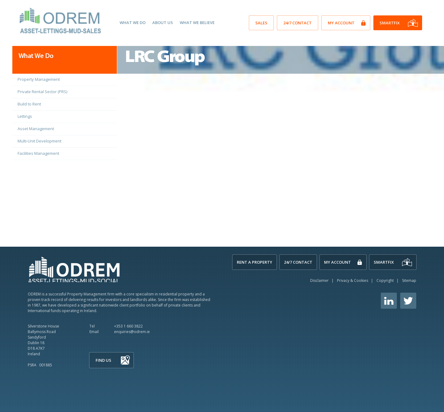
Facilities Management (38, 153)
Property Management (39, 79)
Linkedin (389, 301)
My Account (341, 23)
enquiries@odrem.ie (132, 331)
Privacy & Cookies (352, 280)
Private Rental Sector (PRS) (42, 91)
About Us (162, 22)
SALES (261, 23)
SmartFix (390, 23)
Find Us (103, 360)
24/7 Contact (297, 23)
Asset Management (36, 128)
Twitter (408, 301)
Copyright (385, 280)
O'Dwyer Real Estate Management (61, 21)
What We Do (133, 22)
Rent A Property (254, 262)
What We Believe (197, 22)
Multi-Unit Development (39, 141)
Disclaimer (319, 280)
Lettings (25, 116)
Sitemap (409, 280)
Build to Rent (29, 104)
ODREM (74, 269)
